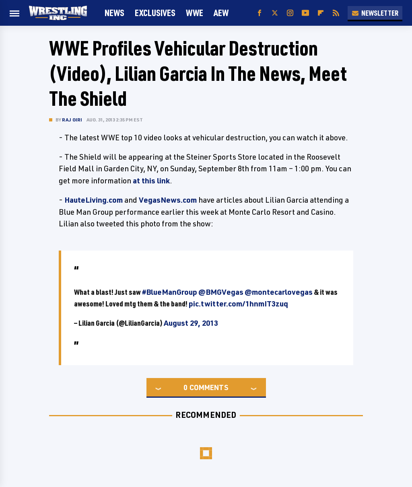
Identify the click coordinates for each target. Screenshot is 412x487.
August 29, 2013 (191, 323)
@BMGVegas (220, 292)
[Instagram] (290, 13)
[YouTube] (305, 13)
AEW (221, 12)
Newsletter (375, 12)
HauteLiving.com (93, 200)
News (114, 12)
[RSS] (336, 13)
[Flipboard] (320, 13)
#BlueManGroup (169, 292)
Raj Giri (72, 120)
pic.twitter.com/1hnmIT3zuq (238, 303)
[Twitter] (274, 13)
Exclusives (155, 12)
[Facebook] (259, 13)
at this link (151, 180)
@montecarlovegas (279, 292)
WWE (194, 12)
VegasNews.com (168, 200)
